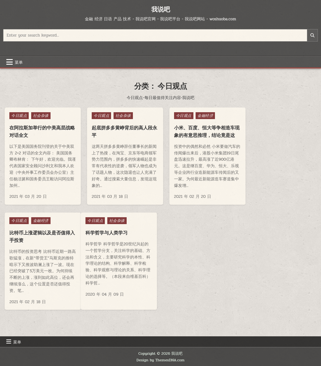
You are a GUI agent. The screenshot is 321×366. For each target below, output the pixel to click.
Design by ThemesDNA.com (161, 360)
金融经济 (199, 115)
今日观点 (19, 115)
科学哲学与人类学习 (30, 240)
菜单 (19, 62)
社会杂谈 (41, 115)
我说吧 (160, 9)
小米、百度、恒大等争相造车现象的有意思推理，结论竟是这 (198, 135)
